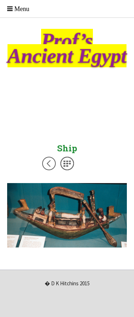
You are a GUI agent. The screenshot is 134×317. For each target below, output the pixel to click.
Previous (49, 163)
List (67, 163)
